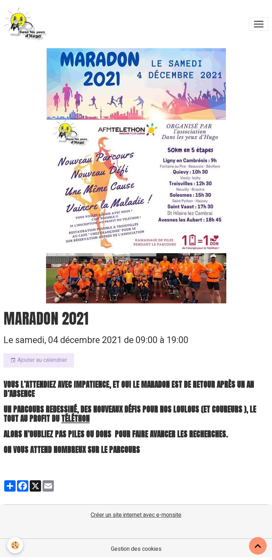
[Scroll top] (258, 546)
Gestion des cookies (136, 549)
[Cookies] (15, 545)
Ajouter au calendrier (38, 360)
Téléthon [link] (75, 418)
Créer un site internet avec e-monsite (136, 515)
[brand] (28, 24)
